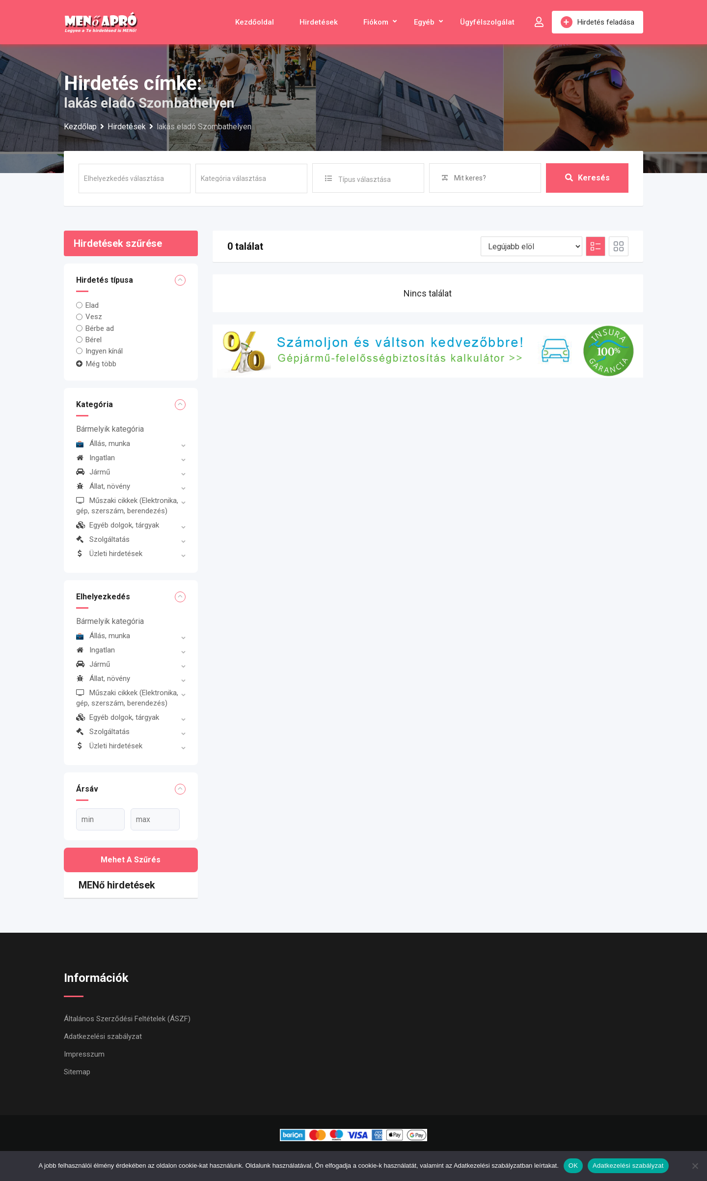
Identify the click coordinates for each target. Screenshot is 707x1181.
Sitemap (77, 1071)
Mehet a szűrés (131, 859)
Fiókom (375, 22)
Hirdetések (318, 22)
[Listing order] (531, 246)
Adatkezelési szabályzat (103, 1036)
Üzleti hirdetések (109, 553)
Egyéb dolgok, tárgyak (117, 525)
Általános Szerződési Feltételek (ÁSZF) (127, 1018)
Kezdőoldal (254, 22)
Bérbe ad (99, 328)
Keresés (587, 177)
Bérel (93, 339)
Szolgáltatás (103, 539)
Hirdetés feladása (597, 22)
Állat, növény (103, 486)
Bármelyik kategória (110, 429)
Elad (92, 305)
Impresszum (84, 1054)
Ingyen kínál (104, 351)
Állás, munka (103, 443)
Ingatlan (95, 457)
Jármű (93, 472)
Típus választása (364, 179)
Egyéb (424, 22)
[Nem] (695, 1166)
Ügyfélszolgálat (487, 22)
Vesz (93, 316)
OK (573, 1165)
